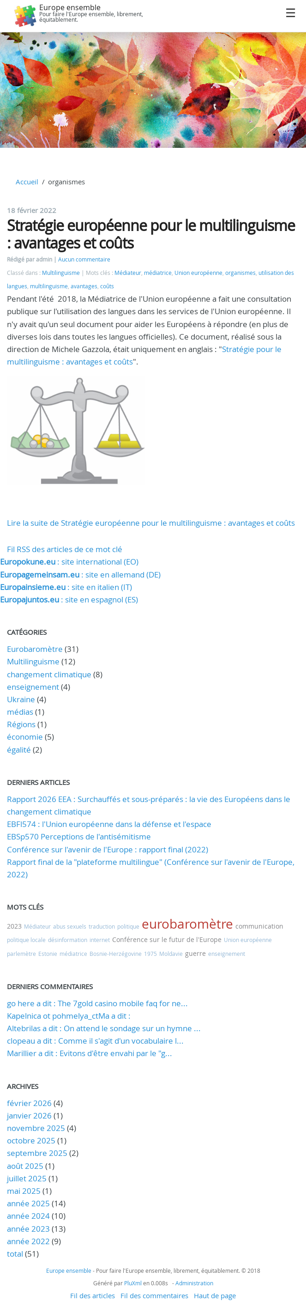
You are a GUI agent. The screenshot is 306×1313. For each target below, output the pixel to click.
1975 (150, 953)
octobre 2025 (31, 1140)
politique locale (26, 939)
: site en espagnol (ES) (69, 599)
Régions (21, 724)
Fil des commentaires (154, 1295)
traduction (102, 926)
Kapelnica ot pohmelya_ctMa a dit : (69, 1015)
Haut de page (215, 1295)
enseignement (33, 686)
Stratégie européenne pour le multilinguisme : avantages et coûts (151, 234)
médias (20, 711)
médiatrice (158, 272)
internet (100, 939)
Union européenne (198, 272)
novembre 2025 (36, 1128)
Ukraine (21, 699)
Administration (194, 1283)
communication (259, 926)
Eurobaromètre (35, 649)
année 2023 (28, 1228)
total (16, 1253)
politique (128, 926)
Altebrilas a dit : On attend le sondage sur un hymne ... (104, 1028)
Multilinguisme (61, 272)
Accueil (27, 181)
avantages (84, 286)
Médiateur (127, 272)
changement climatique (49, 674)
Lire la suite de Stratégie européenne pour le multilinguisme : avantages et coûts (151, 522)
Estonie (47, 953)
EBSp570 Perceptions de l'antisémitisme (79, 836)
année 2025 (28, 1203)
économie (25, 736)
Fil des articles (92, 1295)
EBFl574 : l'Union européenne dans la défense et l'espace (109, 824)
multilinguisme (49, 286)
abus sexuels (69, 926)
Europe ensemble (70, 7)
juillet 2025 (27, 1178)
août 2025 (25, 1166)
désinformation (67, 939)
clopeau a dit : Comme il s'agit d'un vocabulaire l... (95, 1040)
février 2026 (29, 1103)
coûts (107, 286)
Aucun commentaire (84, 259)
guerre (195, 953)
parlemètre (21, 953)
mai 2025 (24, 1190)
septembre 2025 (37, 1153)
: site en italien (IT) (66, 587)
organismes (240, 272)
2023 (14, 926)
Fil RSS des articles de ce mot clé (64, 549)
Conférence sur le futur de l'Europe (167, 939)
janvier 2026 (29, 1115)
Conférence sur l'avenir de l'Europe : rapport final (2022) (107, 849)
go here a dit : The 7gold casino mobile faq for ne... (97, 1003)
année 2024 (28, 1215)
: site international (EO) (69, 561)
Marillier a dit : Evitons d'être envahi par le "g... (89, 1053)
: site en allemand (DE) (80, 574)
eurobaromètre (187, 923)
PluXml (133, 1283)
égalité (19, 749)
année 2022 (28, 1241)
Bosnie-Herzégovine (116, 953)
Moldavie (171, 953)
